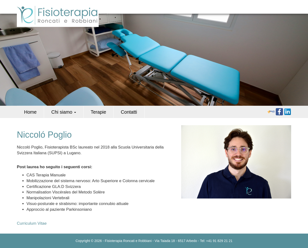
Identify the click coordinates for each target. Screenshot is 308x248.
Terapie (98, 112)
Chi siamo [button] (63, 112)
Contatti (129, 112)
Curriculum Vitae (32, 223)
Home (30, 112)
